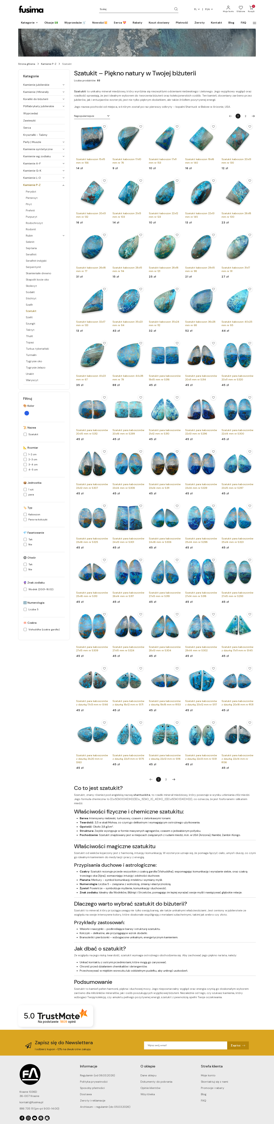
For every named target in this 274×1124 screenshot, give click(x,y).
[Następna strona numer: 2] (253, 116)
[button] (29, 23)
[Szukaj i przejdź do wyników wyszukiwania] (176, 9)
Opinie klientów (150, 1088)
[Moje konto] (228, 9)
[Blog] (231, 23)
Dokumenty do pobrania (156, 1082)
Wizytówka (147, 1094)
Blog (204, 1094)
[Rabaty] (137, 23)
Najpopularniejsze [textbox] (84, 115)
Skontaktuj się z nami (214, 1082)
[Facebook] (22, 1118)
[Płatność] (182, 23)
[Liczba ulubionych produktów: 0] (241, 9)
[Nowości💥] (100, 23)
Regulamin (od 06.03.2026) (97, 1075)
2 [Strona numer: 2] (245, 116)
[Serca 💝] (120, 23)
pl (197, 9)
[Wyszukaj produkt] (138, 9)
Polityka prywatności (93, 1082)
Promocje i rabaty (212, 1088)
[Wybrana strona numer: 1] (238, 116)
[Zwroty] (199, 23)
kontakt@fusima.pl (31, 1102)
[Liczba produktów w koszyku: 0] (251, 9)
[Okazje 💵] (51, 23)
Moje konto (208, 1075)
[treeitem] (44, 84)
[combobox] (92, 116)
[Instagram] (28, 1118)
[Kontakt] (216, 23)
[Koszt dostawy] (159, 23)
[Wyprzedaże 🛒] (75, 23)
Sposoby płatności (92, 1088)
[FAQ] (243, 23)
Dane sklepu (148, 1075)
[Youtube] (34, 1118)
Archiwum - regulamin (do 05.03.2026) (105, 1107)
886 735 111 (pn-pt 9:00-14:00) (39, 1108)
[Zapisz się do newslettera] (185, 1045)
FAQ (203, 1100)
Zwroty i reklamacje (92, 1100)
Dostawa (86, 1094)
